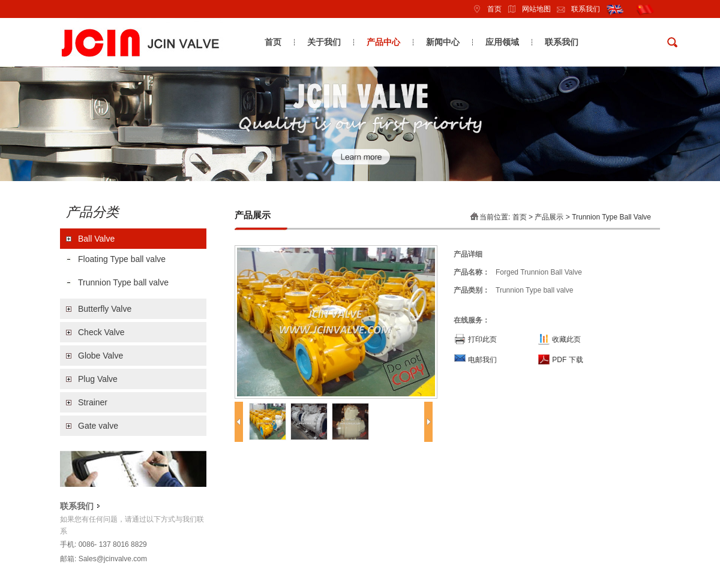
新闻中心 (443, 42)
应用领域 (502, 42)
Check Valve (101, 332)
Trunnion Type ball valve (123, 282)
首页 (484, 9)
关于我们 (324, 42)
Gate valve (98, 426)
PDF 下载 (567, 360)
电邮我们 (482, 360)
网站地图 (526, 9)
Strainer (92, 402)
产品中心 (383, 42)
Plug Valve (98, 379)
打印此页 (482, 339)
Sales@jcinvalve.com (113, 559)
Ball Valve (96, 238)
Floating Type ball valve (122, 259)
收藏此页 (566, 339)
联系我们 (575, 9)
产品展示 (549, 217)
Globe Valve (100, 355)
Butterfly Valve (104, 309)
